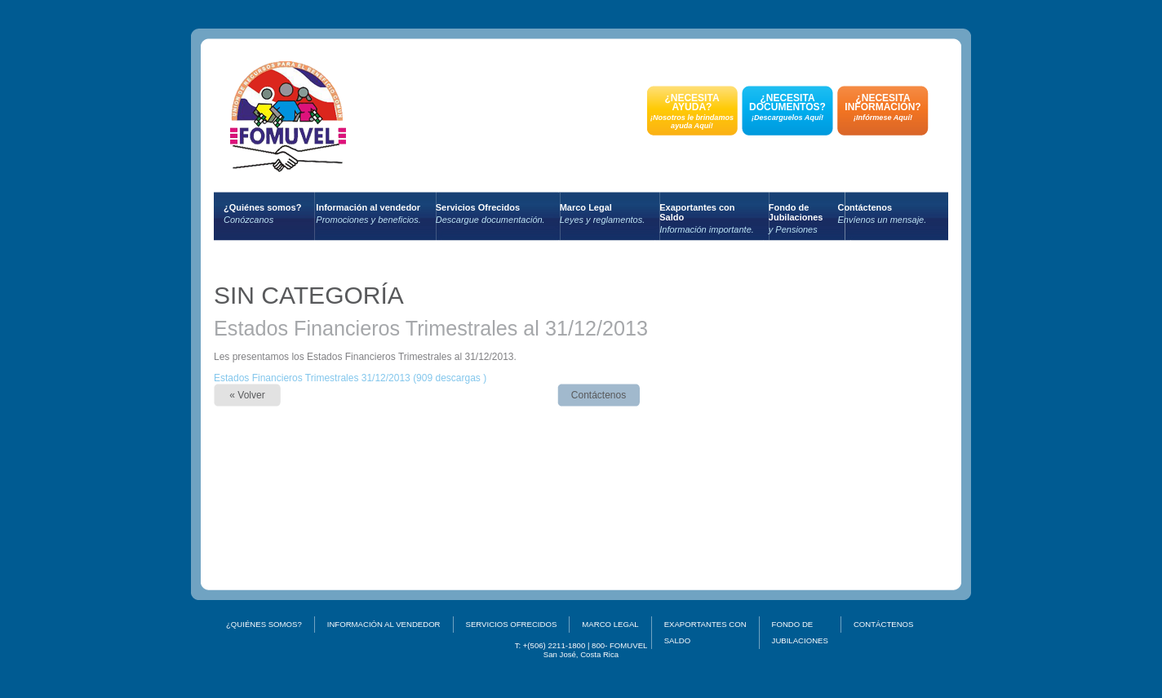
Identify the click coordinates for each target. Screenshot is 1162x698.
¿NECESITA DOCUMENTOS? (787, 107)
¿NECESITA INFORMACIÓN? (882, 107)
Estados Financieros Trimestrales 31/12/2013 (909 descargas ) (350, 378)
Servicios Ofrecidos (490, 213)
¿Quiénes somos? (262, 213)
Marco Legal (602, 213)
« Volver (246, 395)
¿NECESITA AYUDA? (692, 111)
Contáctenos (881, 213)
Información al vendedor (368, 213)
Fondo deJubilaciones (796, 218)
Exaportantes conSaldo (706, 218)
